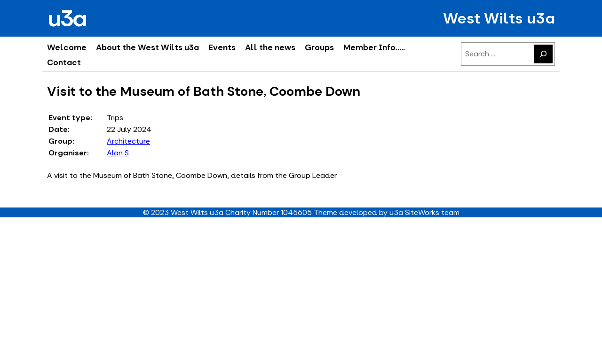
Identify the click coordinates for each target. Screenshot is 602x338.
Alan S (118, 153)
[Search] (543, 54)
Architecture (128, 141)
